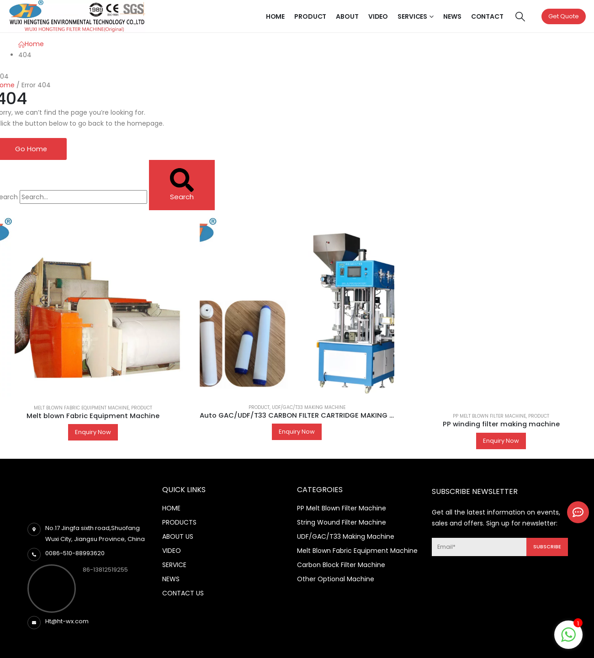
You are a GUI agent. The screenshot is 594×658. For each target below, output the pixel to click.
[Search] (182, 185)
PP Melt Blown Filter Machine (489, 416)
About (347, 16)
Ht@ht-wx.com (67, 621)
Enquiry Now (93, 432)
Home (275, 16)
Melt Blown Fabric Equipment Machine (81, 408)
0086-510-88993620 (75, 553)
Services (412, 16)
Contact (487, 16)
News (452, 16)
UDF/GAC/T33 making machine (308, 407)
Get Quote (563, 16)
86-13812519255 (105, 570)
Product (310, 16)
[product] (297, 304)
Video (378, 16)
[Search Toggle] (520, 16)
